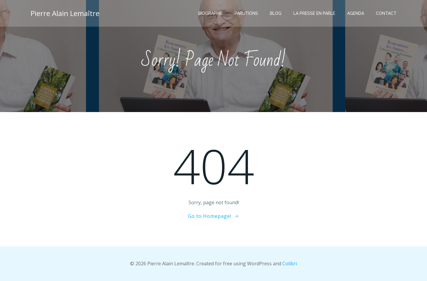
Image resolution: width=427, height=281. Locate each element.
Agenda (355, 13)
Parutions (246, 13)
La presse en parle (314, 13)
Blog (275, 13)
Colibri (289, 263)
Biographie (210, 13)
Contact (386, 13)
